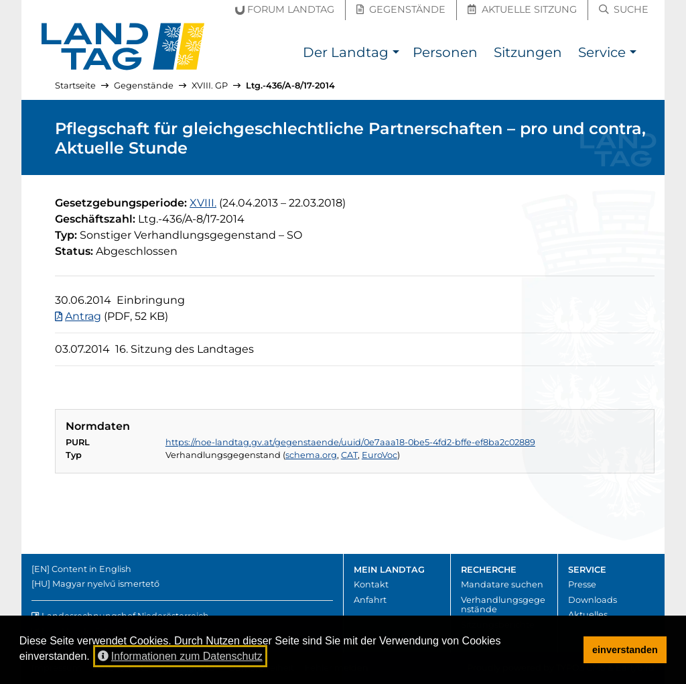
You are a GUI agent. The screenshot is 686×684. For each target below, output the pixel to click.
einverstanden (625, 649)
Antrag (83, 316)
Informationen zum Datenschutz (180, 656)
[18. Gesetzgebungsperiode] (203, 202)
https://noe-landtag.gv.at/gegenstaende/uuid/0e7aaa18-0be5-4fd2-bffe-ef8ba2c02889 (350, 442)
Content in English (91, 569)
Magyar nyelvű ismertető (105, 584)
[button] (395, 54)
